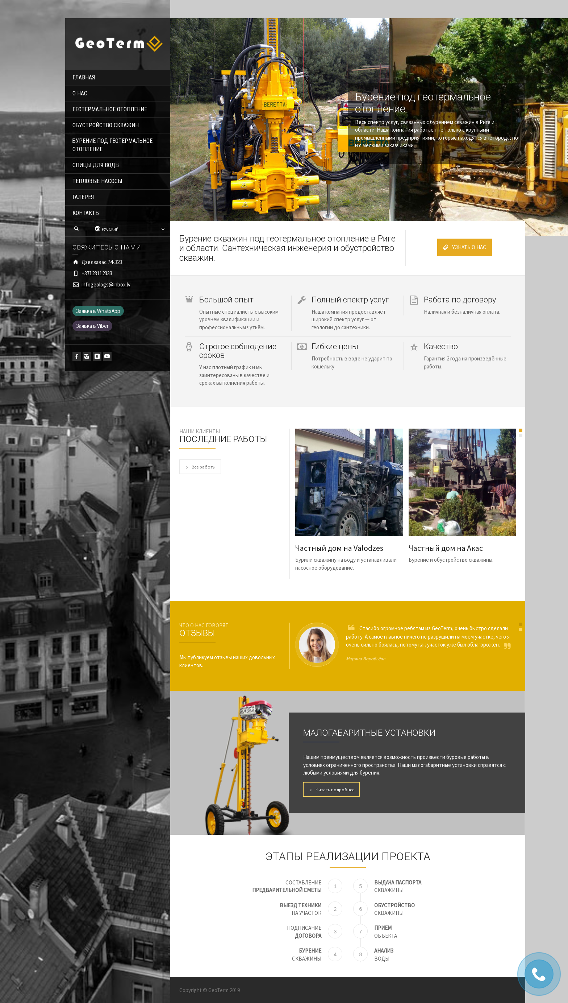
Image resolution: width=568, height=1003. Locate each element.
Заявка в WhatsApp (98, 310)
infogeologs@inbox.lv (106, 284)
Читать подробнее (331, 789)
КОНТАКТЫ (86, 213)
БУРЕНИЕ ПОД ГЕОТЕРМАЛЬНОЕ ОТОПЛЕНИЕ (112, 145)
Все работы (200, 466)
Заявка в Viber (92, 325)
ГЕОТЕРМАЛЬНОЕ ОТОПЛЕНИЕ (109, 109)
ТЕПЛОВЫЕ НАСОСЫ (97, 181)
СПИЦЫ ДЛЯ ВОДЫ (96, 165)
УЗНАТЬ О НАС (464, 247)
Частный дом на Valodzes (339, 548)
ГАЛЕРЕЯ (83, 197)
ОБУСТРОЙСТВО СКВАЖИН (105, 125)
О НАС (79, 93)
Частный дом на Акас (446, 548)
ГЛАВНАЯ (83, 77)
